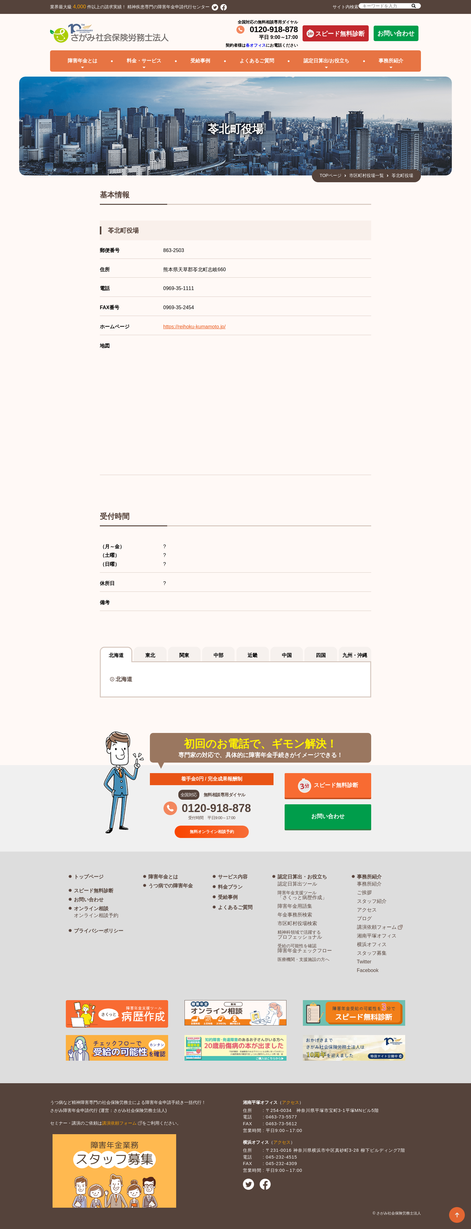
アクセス (367, 909)
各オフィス (256, 45)
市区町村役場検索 (297, 923)
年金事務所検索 (295, 914)
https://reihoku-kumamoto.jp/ (194, 326)
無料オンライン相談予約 (212, 831)
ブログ (364, 918)
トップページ (89, 876)
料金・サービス (144, 60)
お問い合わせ (395, 33)
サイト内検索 (377, 6)
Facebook (368, 970)
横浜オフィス (372, 944)
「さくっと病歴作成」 (302, 895)
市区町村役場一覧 (366, 175)
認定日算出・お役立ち (302, 876)
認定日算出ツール (297, 883)
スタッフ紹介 (372, 901)
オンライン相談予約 (96, 915)
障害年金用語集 (295, 906)
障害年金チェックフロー (305, 948)
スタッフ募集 (372, 953)
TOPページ (331, 175)
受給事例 (200, 60)
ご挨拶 (364, 892)
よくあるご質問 (257, 60)
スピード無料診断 (336, 33)
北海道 (124, 679)
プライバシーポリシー (98, 930)
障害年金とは (163, 876)
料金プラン (230, 887)
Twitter (364, 961)
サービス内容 (233, 876)
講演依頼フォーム (377, 927)
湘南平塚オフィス (377, 935)
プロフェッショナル (300, 935)
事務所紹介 (369, 876)
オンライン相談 (91, 908)
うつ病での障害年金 (170, 885)
